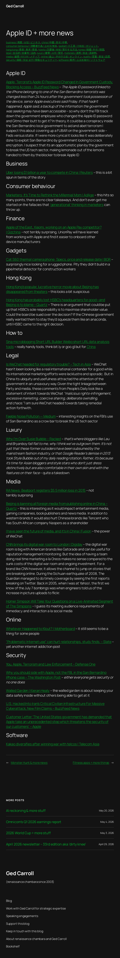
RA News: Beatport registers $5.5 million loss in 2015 (46, 490)
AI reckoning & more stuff (26, 811)
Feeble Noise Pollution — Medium (31, 416)
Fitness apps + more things (91, 762)
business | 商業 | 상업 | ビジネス (23, 42)
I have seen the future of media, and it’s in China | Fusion (48, 531)
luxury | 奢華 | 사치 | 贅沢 (50, 53)
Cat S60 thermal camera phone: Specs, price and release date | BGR (58, 259)
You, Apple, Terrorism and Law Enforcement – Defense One (51, 664)
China (91, 346)
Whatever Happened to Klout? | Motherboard (40, 628)
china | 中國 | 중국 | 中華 (54, 42)
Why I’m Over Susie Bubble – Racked (33, 438)
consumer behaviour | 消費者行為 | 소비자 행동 (31, 46)
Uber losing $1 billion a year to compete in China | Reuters (49, 172)
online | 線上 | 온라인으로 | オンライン (61, 56)
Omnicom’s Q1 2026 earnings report (33, 822)
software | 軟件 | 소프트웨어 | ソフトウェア (81, 60)
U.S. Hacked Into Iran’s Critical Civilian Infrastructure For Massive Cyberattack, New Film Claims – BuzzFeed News (55, 706)
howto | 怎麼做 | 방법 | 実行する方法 (57, 49)
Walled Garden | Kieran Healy (27, 690)
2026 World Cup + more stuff (28, 833)
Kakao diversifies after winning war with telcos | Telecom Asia (52, 744)
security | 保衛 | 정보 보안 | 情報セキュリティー (31, 60)
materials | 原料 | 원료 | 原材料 (80, 53)
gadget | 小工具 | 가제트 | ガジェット (78, 46)
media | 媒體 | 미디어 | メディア (23, 56)
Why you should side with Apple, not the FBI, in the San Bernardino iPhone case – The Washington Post (56, 675)
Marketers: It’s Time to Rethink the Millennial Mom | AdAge (50, 194)
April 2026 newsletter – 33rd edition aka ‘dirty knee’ (46, 844)
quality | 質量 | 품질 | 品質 (96, 56)
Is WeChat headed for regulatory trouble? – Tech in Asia (48, 364)
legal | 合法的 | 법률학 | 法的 (21, 53)
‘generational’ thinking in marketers (76, 204)
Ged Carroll (15, 6)
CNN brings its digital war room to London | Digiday (44, 544)
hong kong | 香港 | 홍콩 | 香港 (21, 49)
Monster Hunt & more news (29, 762)
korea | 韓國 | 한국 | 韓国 (91, 49)
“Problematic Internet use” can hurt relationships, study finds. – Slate (58, 641)
